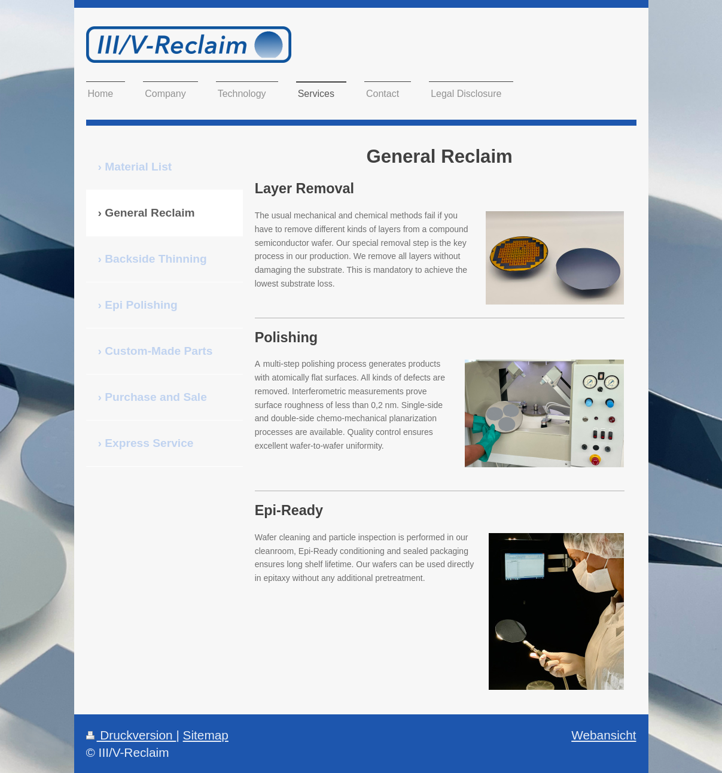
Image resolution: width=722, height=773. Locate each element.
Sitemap (206, 735)
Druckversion (131, 735)
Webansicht (603, 735)
